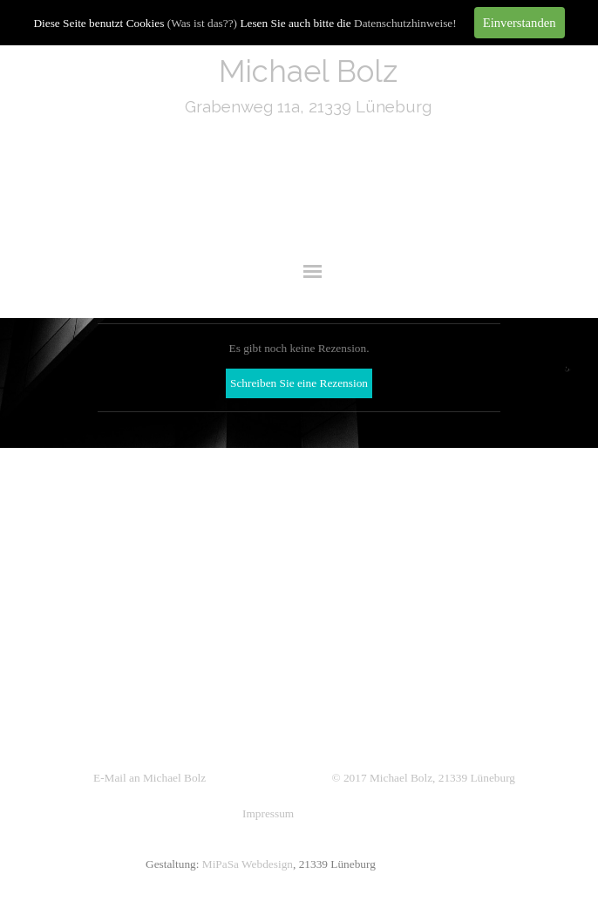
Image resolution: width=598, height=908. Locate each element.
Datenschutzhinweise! (405, 23)
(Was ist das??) (202, 23)
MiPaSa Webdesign (247, 864)
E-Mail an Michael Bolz (149, 777)
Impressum (268, 813)
